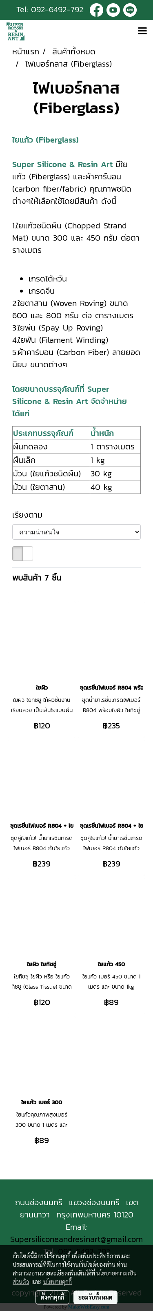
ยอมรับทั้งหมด (95, 1297)
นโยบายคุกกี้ (57, 1281)
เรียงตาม (32, 515)
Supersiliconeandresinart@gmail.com (76, 1239)
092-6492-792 (57, 9)
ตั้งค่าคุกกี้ (52, 1297)
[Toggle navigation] (142, 31)
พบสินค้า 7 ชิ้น (36, 578)
